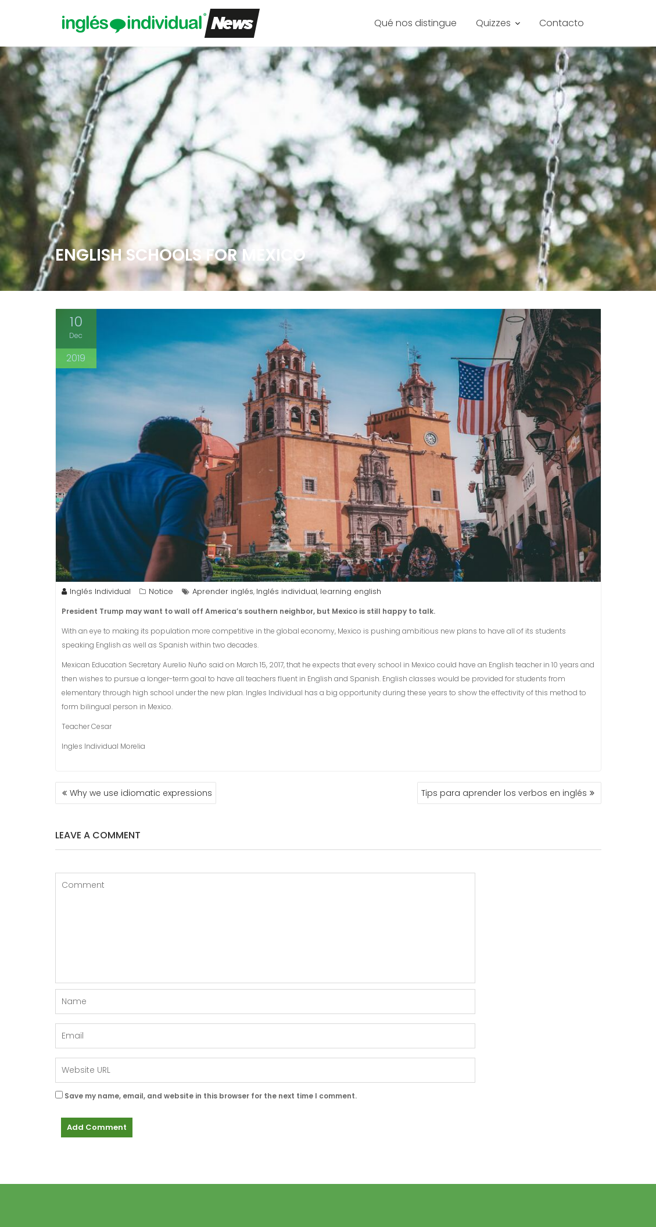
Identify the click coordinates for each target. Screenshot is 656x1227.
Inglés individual (286, 591)
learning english (350, 591)
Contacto (561, 23)
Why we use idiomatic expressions (141, 793)
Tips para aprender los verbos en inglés (504, 793)
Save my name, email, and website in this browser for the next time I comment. (210, 1096)
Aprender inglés (222, 591)
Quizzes (493, 23)
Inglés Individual (96, 591)
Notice (161, 591)
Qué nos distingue (415, 23)
